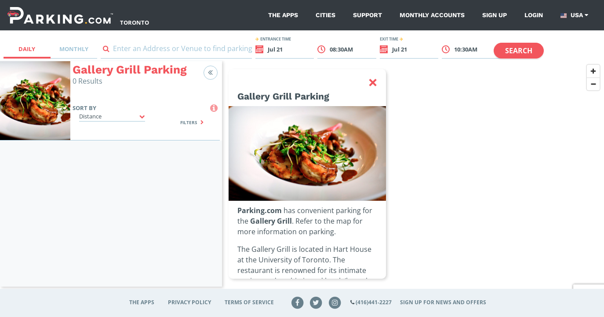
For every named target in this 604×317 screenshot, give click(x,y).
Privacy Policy (189, 302)
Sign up (494, 14)
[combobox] (176, 50)
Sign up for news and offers (443, 302)
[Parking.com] (60, 15)
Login (533, 14)
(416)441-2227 (374, 302)
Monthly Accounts (432, 14)
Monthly (73, 49)
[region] (413, 179)
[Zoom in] (593, 71)
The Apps (283, 14)
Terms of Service (249, 302)
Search (518, 50)
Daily (26, 49)
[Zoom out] (593, 83)
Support (367, 14)
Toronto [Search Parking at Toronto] (134, 22)
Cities (325, 14)
